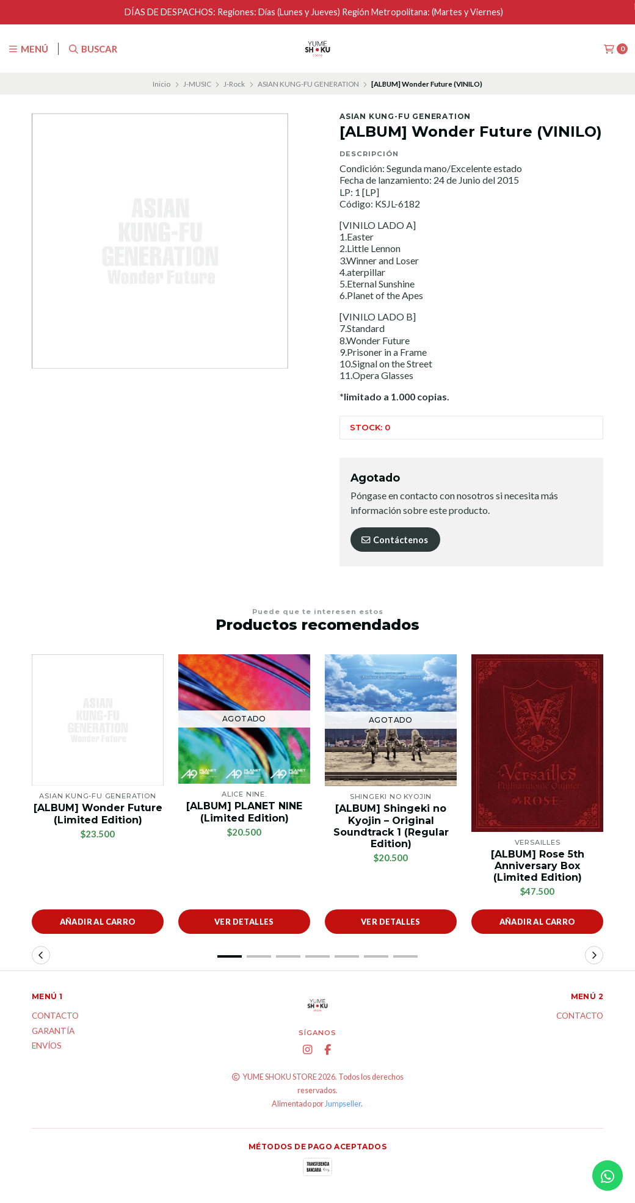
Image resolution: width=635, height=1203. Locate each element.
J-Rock (234, 84)
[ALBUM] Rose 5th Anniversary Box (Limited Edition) (537, 865)
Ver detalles (244, 922)
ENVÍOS (47, 1046)
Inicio (161, 84)
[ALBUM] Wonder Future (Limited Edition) (98, 813)
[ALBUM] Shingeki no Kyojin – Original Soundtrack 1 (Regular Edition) (391, 826)
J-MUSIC (197, 84)
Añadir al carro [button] (98, 922)
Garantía (53, 1031)
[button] (229, 956)
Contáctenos (394, 540)
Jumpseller (343, 1103)
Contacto (55, 1016)
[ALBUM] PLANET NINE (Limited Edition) (244, 811)
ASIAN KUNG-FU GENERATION (308, 84)
